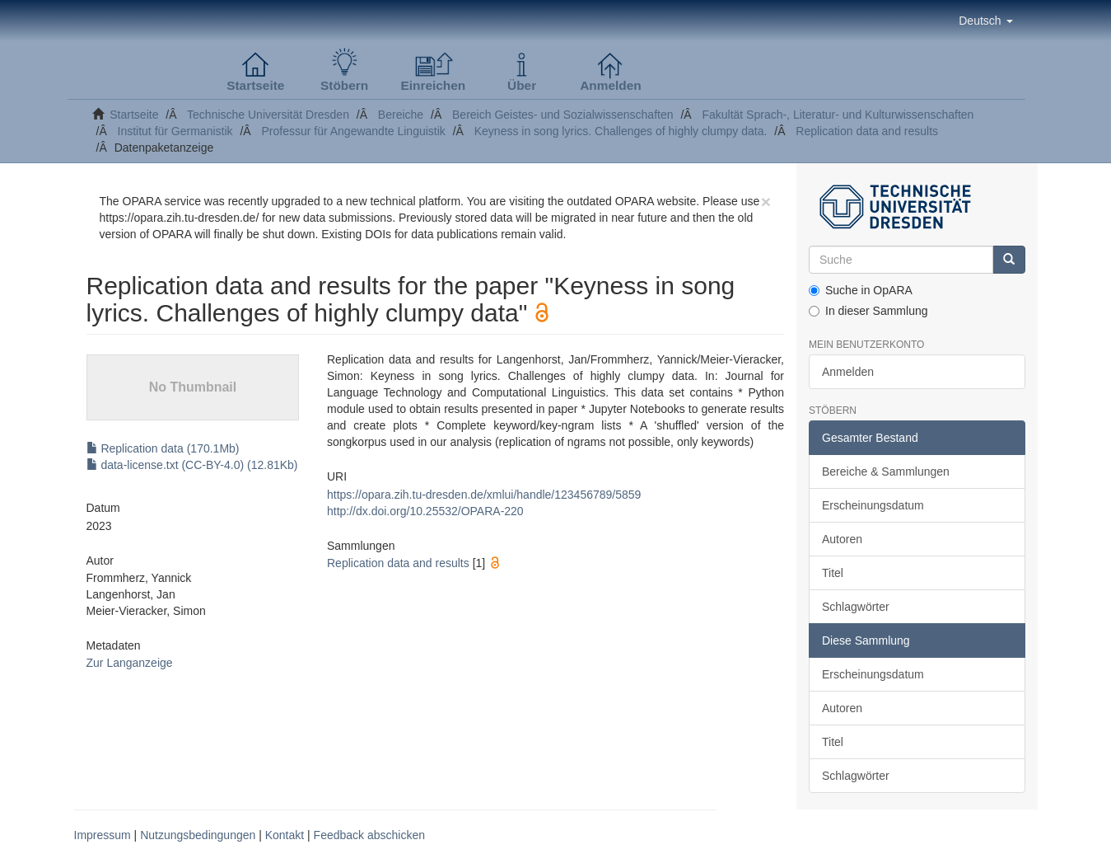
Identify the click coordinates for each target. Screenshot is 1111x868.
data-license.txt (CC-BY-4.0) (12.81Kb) (192, 465)
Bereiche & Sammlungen (886, 471)
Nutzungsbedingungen (197, 835)
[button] (985, 20)
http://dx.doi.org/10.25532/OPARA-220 (425, 511)
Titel (832, 572)
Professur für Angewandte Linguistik (353, 131)
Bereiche (400, 114)
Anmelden (848, 371)
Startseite (134, 114)
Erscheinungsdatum (873, 505)
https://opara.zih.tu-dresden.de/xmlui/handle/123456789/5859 (484, 494)
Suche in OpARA (861, 290)
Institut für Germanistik (175, 131)
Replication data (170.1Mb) (163, 448)
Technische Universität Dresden (268, 114)
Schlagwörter (855, 606)
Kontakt (284, 835)
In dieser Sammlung (868, 310)
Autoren (842, 539)
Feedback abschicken (369, 835)
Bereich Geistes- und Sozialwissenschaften (562, 114)
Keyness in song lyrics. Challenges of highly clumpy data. (621, 131)
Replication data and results (867, 131)
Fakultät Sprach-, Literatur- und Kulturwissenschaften (837, 114)
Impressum (102, 835)
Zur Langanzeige (129, 662)
